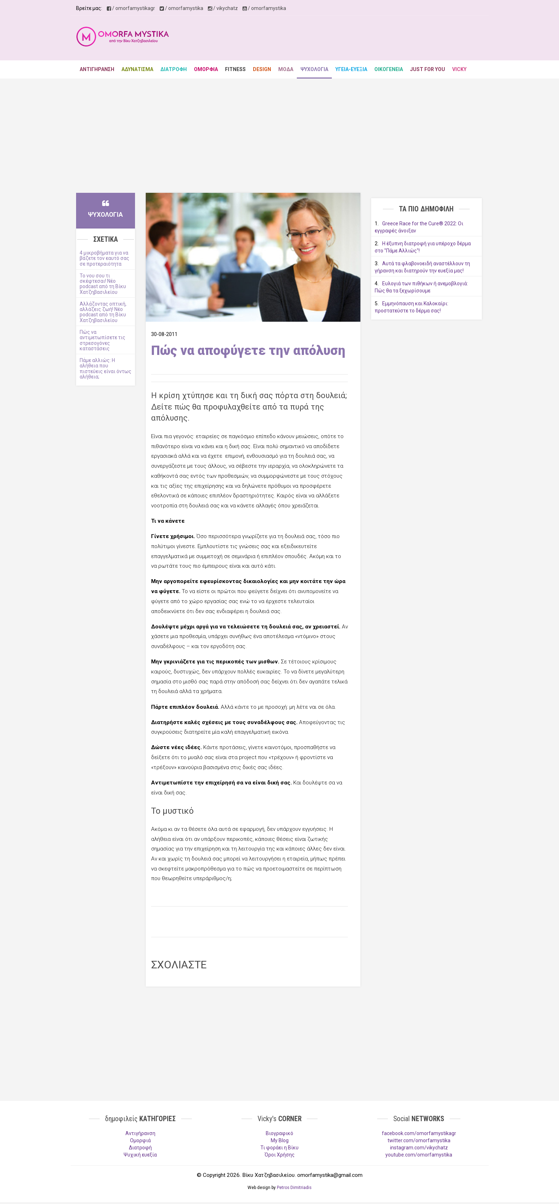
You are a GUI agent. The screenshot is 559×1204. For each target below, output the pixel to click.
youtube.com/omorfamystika (418, 1155)
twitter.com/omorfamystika (419, 1140)
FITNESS (235, 69)
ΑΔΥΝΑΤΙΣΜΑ (137, 69)
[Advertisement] (353, 39)
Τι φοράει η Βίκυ (279, 1147)
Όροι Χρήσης (280, 1155)
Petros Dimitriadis (294, 1187)
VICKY (459, 69)
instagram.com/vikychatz (419, 1147)
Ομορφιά (140, 1140)
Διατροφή (140, 1147)
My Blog (280, 1140)
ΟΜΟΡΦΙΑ (206, 69)
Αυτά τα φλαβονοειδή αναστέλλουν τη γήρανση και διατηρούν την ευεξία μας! (422, 267)
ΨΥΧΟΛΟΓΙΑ (314, 69)
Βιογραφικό (279, 1133)
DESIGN (262, 69)
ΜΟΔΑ (285, 69)
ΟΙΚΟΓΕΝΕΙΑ (388, 69)
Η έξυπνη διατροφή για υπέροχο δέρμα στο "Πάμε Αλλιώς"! (423, 247)
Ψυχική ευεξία (140, 1155)
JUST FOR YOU (427, 69)
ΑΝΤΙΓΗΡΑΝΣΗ (97, 69)
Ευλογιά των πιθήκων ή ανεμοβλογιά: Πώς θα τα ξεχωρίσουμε (421, 287)
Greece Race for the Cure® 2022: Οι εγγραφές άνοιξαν (419, 227)
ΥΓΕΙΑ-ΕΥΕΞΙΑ (351, 69)
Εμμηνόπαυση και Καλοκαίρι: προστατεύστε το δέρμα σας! (411, 307)
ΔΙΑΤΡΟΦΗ (173, 69)
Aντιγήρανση (140, 1133)
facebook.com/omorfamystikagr (419, 1133)
